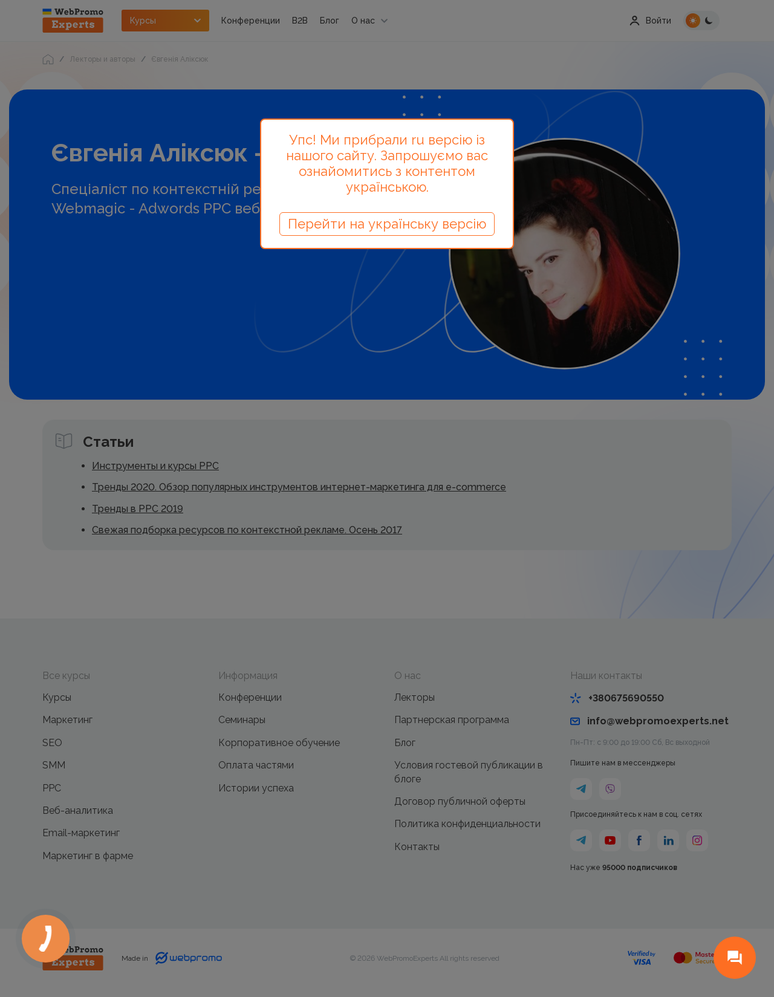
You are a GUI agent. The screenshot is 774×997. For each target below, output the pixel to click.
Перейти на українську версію (387, 224)
